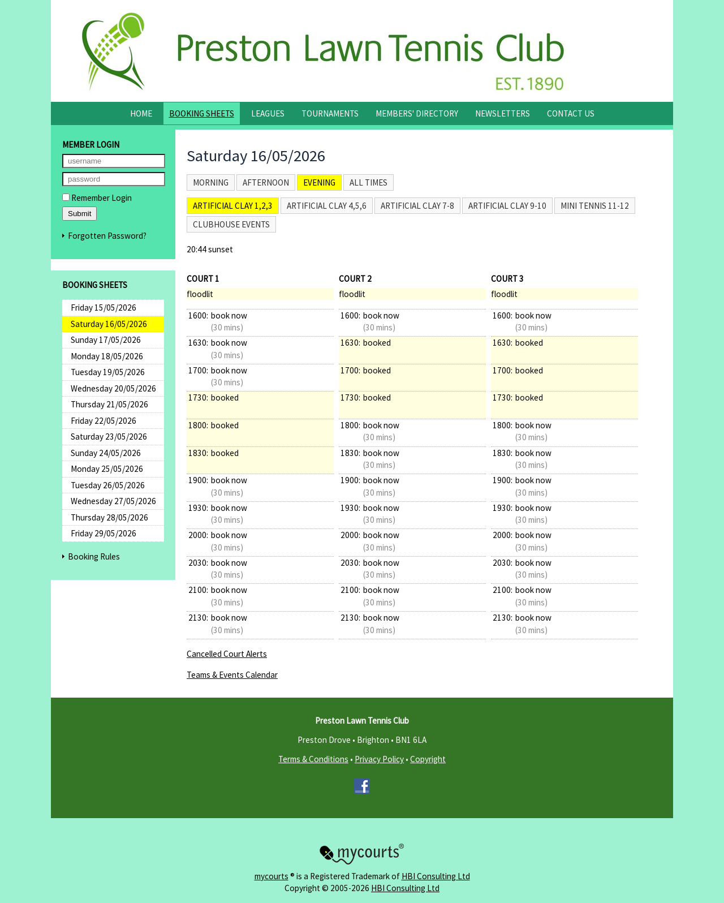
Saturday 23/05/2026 (109, 436)
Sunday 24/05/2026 (106, 453)
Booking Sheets (201, 113)
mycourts (271, 876)
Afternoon (266, 182)
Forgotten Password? (107, 235)
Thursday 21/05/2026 (109, 404)
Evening (319, 182)
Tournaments (330, 113)
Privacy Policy (379, 759)
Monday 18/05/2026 (107, 356)
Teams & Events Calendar (232, 674)
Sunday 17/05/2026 (106, 339)
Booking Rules (94, 556)
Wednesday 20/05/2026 (113, 388)
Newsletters (502, 113)
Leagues (268, 113)
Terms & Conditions (313, 759)
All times (368, 182)
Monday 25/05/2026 (107, 468)
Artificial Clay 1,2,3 (233, 205)
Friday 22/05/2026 (103, 420)
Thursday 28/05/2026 (109, 517)
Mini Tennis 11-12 (595, 205)
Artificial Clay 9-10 (507, 205)
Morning (211, 182)
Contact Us (570, 113)
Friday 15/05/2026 (103, 307)
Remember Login (97, 197)
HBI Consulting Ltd (436, 876)
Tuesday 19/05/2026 (108, 372)
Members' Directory (417, 113)
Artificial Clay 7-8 (417, 205)
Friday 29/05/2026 (103, 533)
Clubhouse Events (231, 224)
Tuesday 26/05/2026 (108, 485)
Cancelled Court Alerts (227, 653)
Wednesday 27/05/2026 (113, 501)
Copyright (428, 759)
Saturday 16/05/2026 (109, 324)
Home (141, 113)
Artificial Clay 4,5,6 (327, 205)
